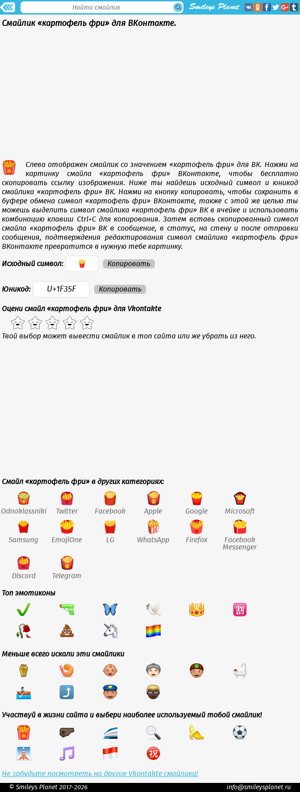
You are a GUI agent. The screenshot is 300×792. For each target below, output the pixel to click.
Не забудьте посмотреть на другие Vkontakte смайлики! (100, 773)
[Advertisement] (150, 96)
